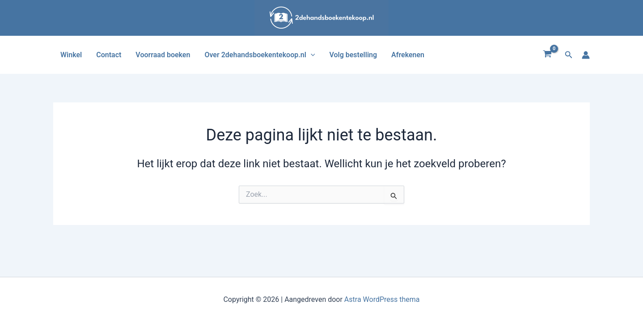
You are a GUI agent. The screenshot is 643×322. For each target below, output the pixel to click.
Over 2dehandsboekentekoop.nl (259, 55)
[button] (569, 54)
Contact (108, 55)
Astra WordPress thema (382, 299)
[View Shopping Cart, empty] (547, 55)
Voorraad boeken (162, 55)
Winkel (71, 55)
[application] (310, 55)
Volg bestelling (353, 55)
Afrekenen (407, 55)
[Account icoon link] (586, 55)
